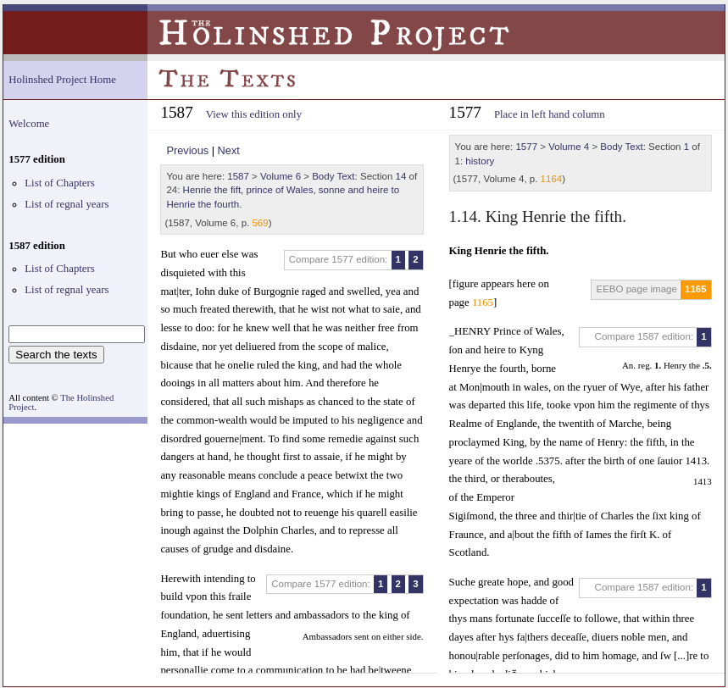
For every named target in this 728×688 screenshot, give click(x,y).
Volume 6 (280, 176)
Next (229, 150)
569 (260, 223)
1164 (552, 179)
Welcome (28, 124)
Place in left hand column (549, 114)
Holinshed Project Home (62, 80)
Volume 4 (568, 146)
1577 (526, 146)
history (479, 161)
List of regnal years (66, 204)
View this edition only (254, 114)
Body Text (333, 176)
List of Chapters (59, 183)
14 (401, 176)
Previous (187, 150)
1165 (696, 289)
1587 (238, 176)
